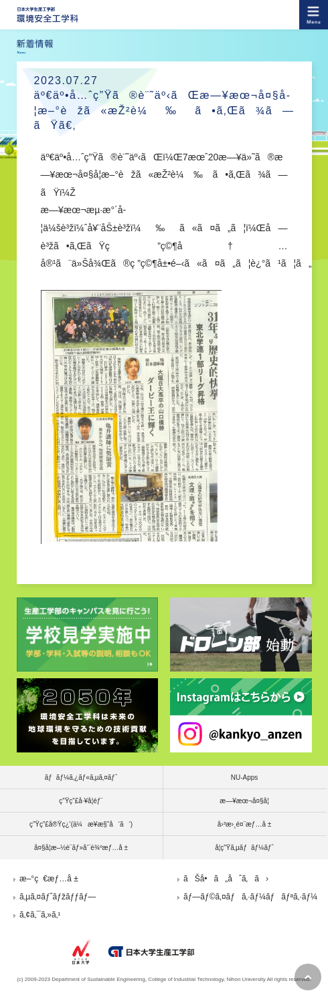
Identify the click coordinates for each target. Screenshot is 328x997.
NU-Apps (244, 777)
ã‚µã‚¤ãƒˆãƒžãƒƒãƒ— (57, 896)
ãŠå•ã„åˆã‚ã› (225, 878)
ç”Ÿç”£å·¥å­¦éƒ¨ (80, 801)
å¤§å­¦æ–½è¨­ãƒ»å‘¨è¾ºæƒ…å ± (81, 847)
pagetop (308, 977)
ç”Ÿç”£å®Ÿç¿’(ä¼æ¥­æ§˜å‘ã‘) (81, 824)
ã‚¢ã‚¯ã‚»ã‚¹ (39, 914)
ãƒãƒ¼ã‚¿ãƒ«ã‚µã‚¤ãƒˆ (81, 777)
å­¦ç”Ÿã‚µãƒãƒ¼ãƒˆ (244, 847)
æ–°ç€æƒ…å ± (48, 878)
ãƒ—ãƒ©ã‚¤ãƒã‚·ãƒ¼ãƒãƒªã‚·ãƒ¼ (250, 896)
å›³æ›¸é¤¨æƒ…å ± (245, 824)
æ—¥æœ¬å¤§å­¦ (244, 801)
